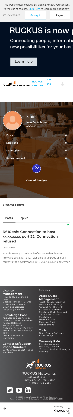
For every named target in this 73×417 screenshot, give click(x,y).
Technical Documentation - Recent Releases (18, 321)
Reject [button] (60, 15)
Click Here (34, 9)
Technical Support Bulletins (18, 328)
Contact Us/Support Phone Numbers (18, 351)
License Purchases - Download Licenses (14, 305)
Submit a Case (47, 319)
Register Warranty (49, 344)
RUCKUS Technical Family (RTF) (17, 331)
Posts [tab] (9, 218)
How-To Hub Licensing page (15, 298)
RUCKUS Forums (14, 204)
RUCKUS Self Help (37, 83)
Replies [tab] (23, 218)
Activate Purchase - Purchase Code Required (53, 310)
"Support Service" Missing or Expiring (54, 350)
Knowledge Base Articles (16, 318)
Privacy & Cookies (29, 399)
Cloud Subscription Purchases (50, 315)
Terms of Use (15, 399)
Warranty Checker (49, 346)
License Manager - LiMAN (17, 301)
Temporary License (13, 309)
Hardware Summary (50, 304)
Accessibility (46, 335)
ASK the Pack (50, 83)
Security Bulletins (12, 325)
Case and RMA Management (47, 323)
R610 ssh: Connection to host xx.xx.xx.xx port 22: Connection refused (30, 236)
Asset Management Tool (52, 302)
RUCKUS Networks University (13, 336)
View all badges (36, 180)
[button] (35, 15)
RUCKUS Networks (39, 373)
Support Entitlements (51, 307)
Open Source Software (51, 333)
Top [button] (5, 408)
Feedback (44, 290)
